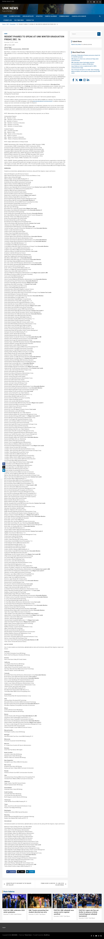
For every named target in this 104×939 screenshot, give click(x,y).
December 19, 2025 (8, 914)
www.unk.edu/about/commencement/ (43, 101)
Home (5, 16)
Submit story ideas (76, 44)
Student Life (8, 20)
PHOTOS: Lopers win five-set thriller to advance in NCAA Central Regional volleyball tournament (89, 913)
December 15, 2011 (9, 42)
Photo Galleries (9, 892)
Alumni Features (14, 16)
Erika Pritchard (17, 914)
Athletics (39, 16)
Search (98, 34)
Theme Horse (28, 935)
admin (16, 42)
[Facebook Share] (11, 871)
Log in (3, 927)
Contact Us (30, 20)
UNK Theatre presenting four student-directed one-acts (39, 911)
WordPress (47, 935)
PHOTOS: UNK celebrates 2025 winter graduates (14, 911)
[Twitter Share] (21, 871)
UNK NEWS (10, 8)
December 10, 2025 (33, 914)
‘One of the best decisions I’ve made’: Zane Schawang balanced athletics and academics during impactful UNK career (85, 71)
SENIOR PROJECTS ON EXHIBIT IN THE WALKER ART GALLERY (18, 884)
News (5, 33)
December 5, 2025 (58, 916)
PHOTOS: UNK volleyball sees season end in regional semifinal (64, 912)
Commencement (64, 16)
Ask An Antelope (28, 16)
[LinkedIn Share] (30, 871)
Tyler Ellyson (42, 914)
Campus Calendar (51, 16)
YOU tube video (19, 20)
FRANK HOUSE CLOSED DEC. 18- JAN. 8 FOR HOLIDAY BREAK (52, 884)
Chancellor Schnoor (79, 16)
